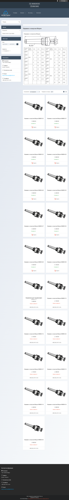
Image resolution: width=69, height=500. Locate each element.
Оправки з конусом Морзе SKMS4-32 (33, 439)
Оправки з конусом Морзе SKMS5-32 (56, 226)
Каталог (22, 12)
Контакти (38, 12)
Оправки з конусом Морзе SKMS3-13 (56, 369)
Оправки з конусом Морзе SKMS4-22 (56, 154)
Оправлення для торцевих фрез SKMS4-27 (34, 298)
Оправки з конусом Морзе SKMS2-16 (33, 334)
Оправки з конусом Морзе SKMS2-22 (56, 334)
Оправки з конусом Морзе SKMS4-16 (56, 404)
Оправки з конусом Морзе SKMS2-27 (33, 369)
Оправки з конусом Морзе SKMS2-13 (56, 298)
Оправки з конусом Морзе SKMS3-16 (33, 404)
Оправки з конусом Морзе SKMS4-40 (33, 190)
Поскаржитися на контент (33, 498)
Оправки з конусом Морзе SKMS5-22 (56, 190)
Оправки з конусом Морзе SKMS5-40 (33, 262)
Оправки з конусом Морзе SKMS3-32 (33, 154)
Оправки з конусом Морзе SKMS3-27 (56, 118)
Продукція (4, 30)
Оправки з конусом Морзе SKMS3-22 (33, 118)
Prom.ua (41, 496)
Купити (34, 127)
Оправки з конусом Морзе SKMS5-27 (33, 226)
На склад (30, 12)
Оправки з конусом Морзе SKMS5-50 (56, 262)
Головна (15, 12)
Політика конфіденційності (44, 498)
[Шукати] (19, 22)
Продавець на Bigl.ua (34, 497)
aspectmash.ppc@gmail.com (8, 75)
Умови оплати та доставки (8, 33)
